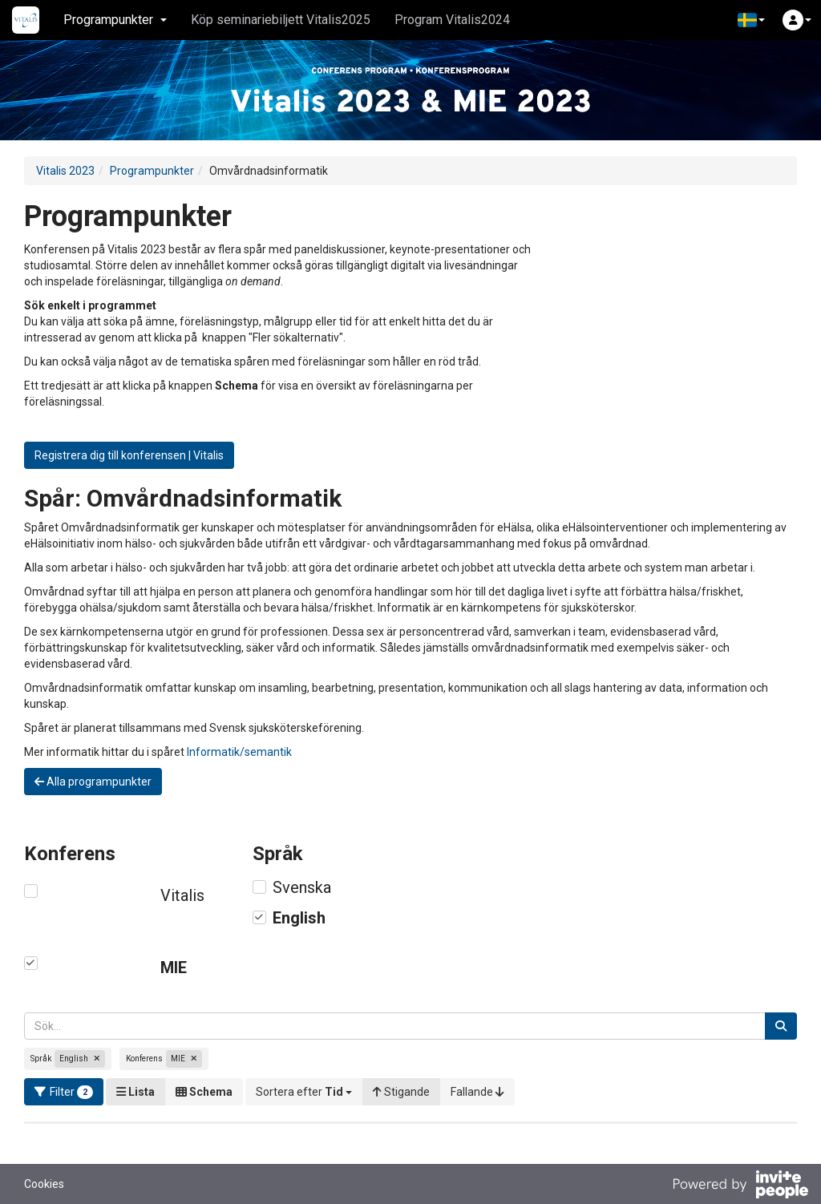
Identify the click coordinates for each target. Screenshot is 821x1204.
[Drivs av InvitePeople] (740, 1186)
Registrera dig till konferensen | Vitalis (129, 455)
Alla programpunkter (93, 781)
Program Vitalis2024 (452, 19)
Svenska (302, 887)
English (299, 917)
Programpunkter (152, 170)
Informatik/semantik (239, 751)
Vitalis (182, 895)
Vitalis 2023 (65, 170)
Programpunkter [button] (115, 19)
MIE (173, 967)
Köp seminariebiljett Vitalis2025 (280, 19)
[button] (751, 20)
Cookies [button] (44, 1184)
